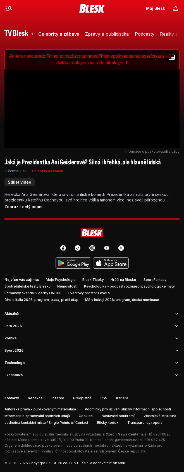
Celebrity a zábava (47, 171)
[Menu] (9, 8)
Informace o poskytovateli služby (152, 151)
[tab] (19, 34)
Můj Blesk (155, 8)
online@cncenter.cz (120, 440)
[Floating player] (171, 57)
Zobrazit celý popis (23, 206)
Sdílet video (19, 182)
